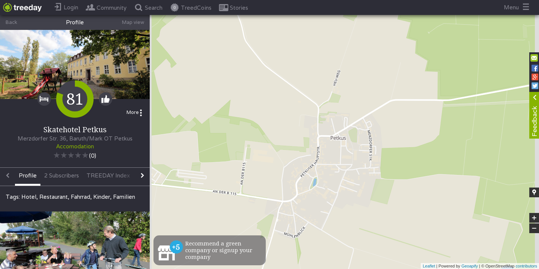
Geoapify (470, 266)
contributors (526, 266)
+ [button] (534, 218)
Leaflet (429, 266)
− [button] (534, 228)
